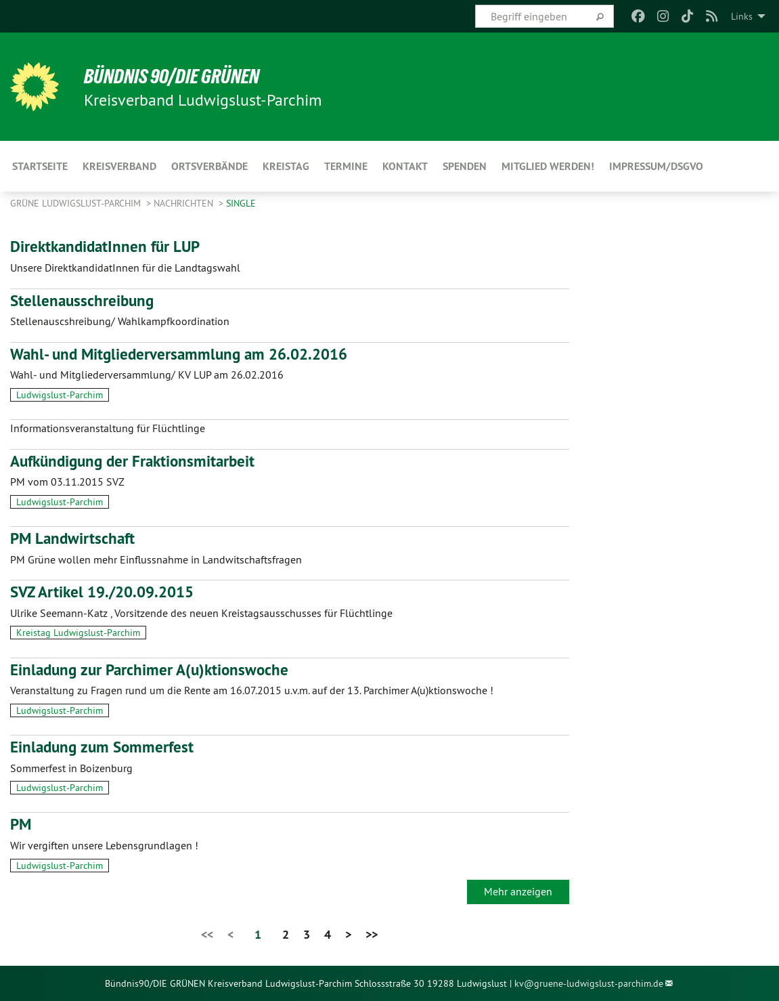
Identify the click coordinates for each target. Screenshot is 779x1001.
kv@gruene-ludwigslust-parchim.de (588, 983)
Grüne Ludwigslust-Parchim (76, 203)
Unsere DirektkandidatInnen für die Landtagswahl (125, 267)
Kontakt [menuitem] (405, 166)
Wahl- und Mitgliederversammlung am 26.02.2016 (185, 353)
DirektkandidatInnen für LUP (108, 246)
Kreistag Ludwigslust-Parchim (78, 632)
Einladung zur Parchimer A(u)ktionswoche (153, 669)
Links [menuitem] (742, 16)
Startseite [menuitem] (40, 166)
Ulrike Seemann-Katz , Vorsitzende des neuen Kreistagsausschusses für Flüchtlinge (201, 613)
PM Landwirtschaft (74, 538)
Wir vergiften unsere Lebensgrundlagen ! (104, 845)
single (241, 203)
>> (371, 934)
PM (21, 823)
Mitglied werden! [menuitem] (548, 166)
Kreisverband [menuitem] (119, 166)
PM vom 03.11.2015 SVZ (67, 481)
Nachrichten (185, 203)
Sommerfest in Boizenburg (71, 768)
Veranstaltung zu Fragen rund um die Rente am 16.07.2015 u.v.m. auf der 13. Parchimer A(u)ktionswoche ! (251, 690)
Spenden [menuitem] (465, 166)
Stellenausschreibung (84, 300)
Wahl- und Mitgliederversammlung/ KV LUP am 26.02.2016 (147, 374)
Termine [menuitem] (346, 166)
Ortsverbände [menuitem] (209, 166)
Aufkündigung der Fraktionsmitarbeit (137, 460)
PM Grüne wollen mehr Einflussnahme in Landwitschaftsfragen (156, 559)
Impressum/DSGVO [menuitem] (656, 166)
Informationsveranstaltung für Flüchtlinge (107, 428)
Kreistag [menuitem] (286, 166)
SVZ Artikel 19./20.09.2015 (107, 591)
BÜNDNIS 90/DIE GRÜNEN (177, 76)
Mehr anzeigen (518, 891)
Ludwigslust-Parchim (59, 395)
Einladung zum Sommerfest (105, 746)
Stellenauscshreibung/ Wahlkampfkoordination (119, 321)
